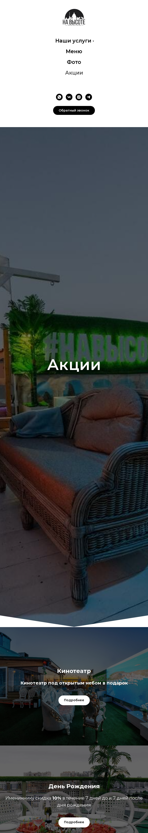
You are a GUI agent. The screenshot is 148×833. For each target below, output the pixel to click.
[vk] (69, 97)
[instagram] (79, 97)
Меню (74, 51)
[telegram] (88, 97)
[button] (74, 110)
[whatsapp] (59, 97)
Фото (74, 62)
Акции (74, 73)
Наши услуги (73, 41)
